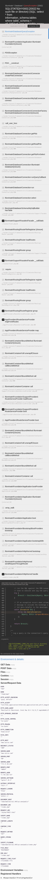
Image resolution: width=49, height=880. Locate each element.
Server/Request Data (11, 683)
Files (3, 672)
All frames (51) (34, 26)
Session (5, 679)
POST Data (6, 668)
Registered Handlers (11, 874)
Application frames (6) (17, 26)
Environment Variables (12, 870)
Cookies (5, 676)
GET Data (5, 665)
